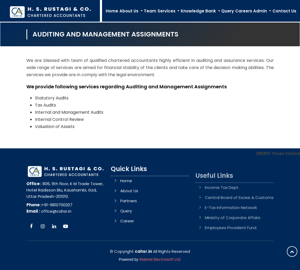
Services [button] (167, 11)
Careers (243, 11)
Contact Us (284, 11)
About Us (129, 211)
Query (227, 11)
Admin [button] (260, 11)
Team (150, 11)
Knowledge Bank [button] (199, 11)
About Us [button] (129, 11)
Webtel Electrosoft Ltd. (160, 259)
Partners (128, 221)
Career (127, 242)
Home (112, 11)
